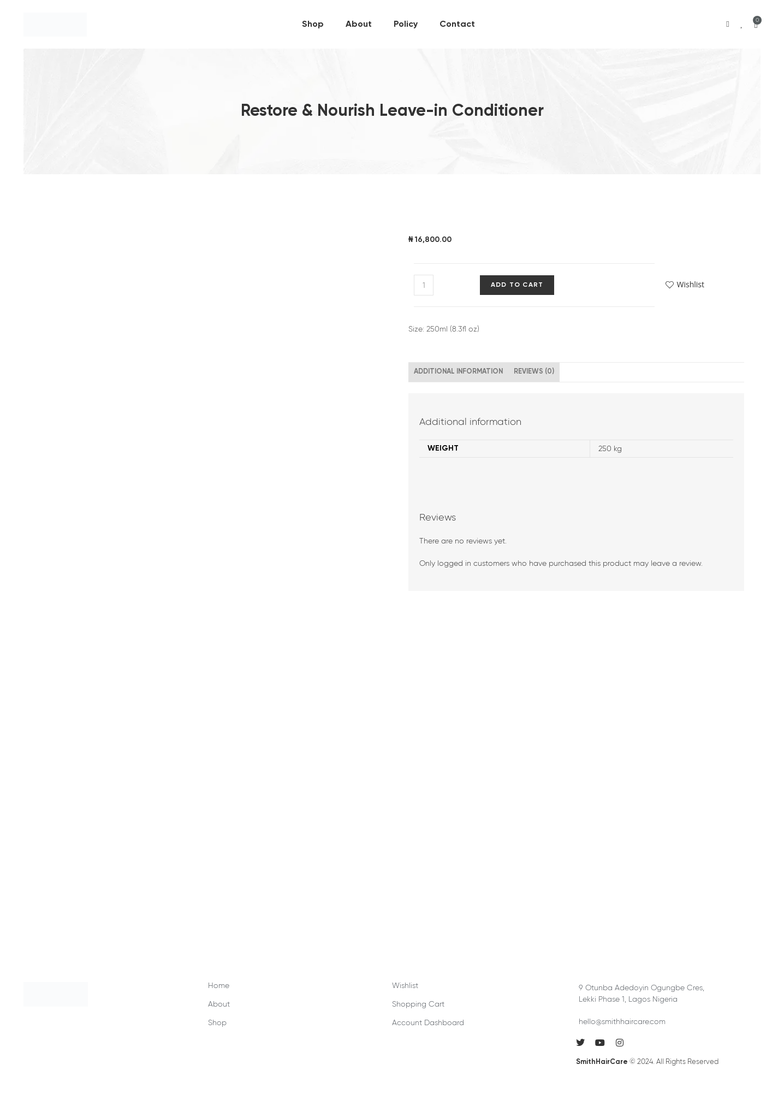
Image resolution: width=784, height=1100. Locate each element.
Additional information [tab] (458, 371)
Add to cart (517, 285)
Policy (406, 24)
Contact (457, 24)
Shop (313, 24)
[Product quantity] (423, 285)
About (359, 24)
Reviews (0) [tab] (534, 371)
